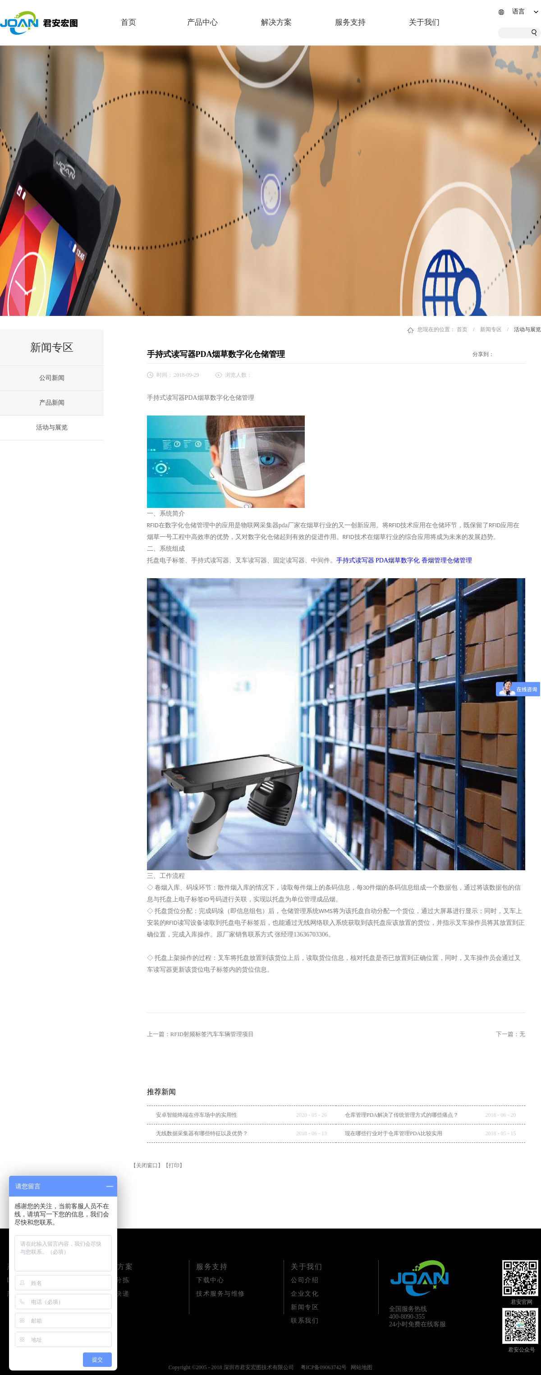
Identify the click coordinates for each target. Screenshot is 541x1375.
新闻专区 (491, 329)
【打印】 (174, 1165)
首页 (128, 22)
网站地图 (360, 1367)
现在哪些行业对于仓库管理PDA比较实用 (393, 1133)
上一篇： (200, 1034)
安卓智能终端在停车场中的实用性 (196, 1115)
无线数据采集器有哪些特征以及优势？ (202, 1133)
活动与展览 (527, 329)
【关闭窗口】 (147, 1165)
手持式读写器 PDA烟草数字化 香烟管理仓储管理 (404, 560)
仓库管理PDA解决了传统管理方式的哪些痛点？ (401, 1115)
